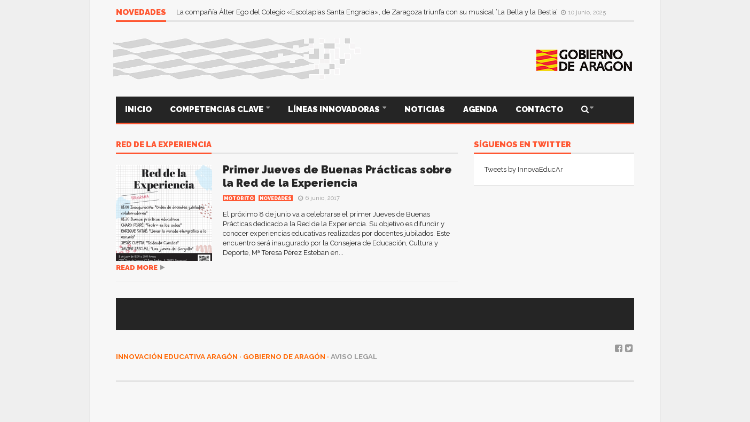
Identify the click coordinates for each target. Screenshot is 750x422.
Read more (137, 267)
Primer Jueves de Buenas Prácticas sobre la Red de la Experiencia (337, 176)
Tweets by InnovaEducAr (524, 169)
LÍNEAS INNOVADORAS (334, 109)
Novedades (276, 198)
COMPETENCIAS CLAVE (217, 109)
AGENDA (480, 109)
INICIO (138, 109)
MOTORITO (239, 198)
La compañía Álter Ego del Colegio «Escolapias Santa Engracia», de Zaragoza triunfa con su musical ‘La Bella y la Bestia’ (367, 12)
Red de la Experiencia (164, 145)
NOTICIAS (424, 109)
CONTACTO (539, 109)
